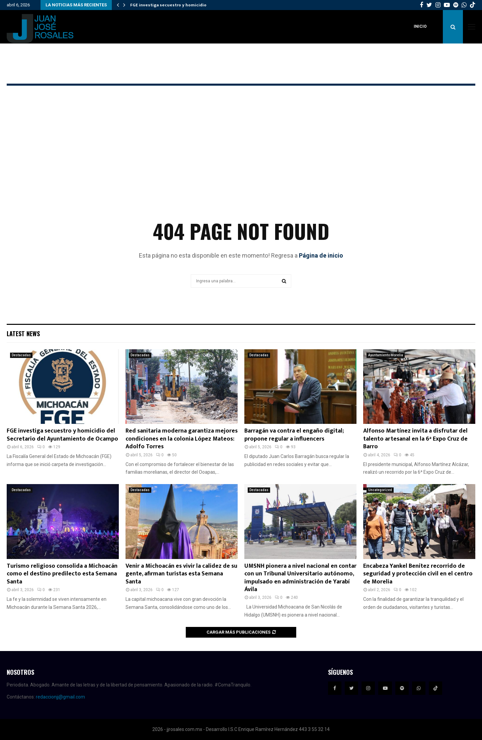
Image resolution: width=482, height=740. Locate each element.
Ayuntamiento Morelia (385, 355)
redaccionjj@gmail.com (60, 697)
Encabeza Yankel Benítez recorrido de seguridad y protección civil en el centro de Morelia (418, 574)
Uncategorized (380, 490)
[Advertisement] (241, 162)
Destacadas (21, 355)
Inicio (420, 26)
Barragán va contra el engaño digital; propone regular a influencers (294, 435)
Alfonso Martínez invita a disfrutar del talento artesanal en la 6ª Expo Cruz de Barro (415, 439)
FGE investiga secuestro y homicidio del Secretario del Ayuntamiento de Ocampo (62, 435)
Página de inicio (321, 255)
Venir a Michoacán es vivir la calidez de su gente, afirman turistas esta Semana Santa (181, 574)
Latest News (23, 333)
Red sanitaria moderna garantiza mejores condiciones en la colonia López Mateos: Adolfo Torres (182, 439)
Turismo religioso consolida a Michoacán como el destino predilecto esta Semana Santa (62, 574)
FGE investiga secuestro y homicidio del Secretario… (185, 5)
